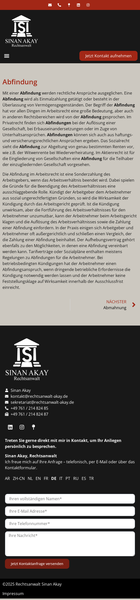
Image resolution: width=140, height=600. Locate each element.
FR (46, 478)
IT (61, 478)
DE (53, 478)
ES (84, 478)
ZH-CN (19, 478)
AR (7, 478)
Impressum (13, 593)
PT (68, 478)
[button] (6, 56)
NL (30, 478)
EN (38, 478)
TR (91, 478)
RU (76, 478)
